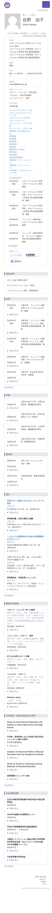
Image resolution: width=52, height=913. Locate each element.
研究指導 (12, 139)
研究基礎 (12, 136)
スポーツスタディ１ (17, 121)
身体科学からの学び (17, 150)
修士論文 (12, 147)
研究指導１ (13, 141)
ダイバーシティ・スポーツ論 (20, 128)
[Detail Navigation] (46, 4)
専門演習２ (13, 155)
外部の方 (43, 879)
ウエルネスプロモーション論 (20, 110)
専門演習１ (13, 152)
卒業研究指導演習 (16, 157)
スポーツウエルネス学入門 (19, 118)
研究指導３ (13, 144)
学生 (44, 884)
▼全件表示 (13, 246)
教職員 (43, 881)
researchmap (27, 36)
